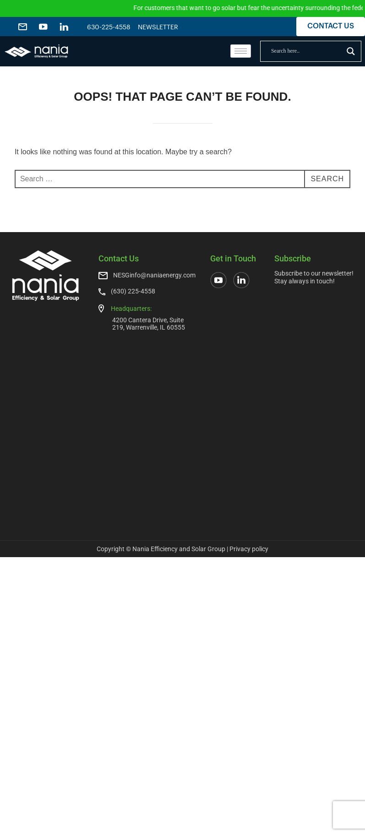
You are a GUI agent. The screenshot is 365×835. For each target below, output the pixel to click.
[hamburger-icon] (240, 51)
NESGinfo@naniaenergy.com (154, 275)
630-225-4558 (109, 27)
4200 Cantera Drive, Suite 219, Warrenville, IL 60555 (148, 323)
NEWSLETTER (158, 27)
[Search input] (306, 51)
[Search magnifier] (350, 51)
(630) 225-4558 (133, 291)
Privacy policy (248, 549)
